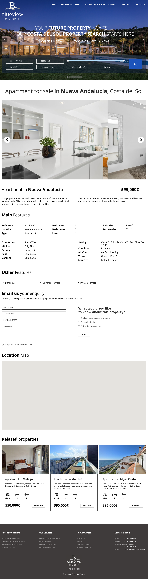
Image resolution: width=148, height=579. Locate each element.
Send (84, 334)
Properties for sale (95, 4)
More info (38, 506)
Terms (82, 574)
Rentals (112, 4)
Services (126, 4)
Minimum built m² (47, 67)
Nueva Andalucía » (84, 547)
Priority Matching (70, 4)
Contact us (139, 4)
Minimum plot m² (78, 67)
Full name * (9, 307)
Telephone (8, 313)
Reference (106, 67)
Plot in (11, 538)
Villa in (9, 547)
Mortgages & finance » (47, 544)
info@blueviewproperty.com (134, 549)
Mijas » (79, 541)
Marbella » (81, 538)
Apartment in (19, 479)
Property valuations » (47, 547)
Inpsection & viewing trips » (49, 538)
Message (8, 326)
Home (54, 4)
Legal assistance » (46, 541)
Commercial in (13, 541)
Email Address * (11, 320)
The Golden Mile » (83, 544)
